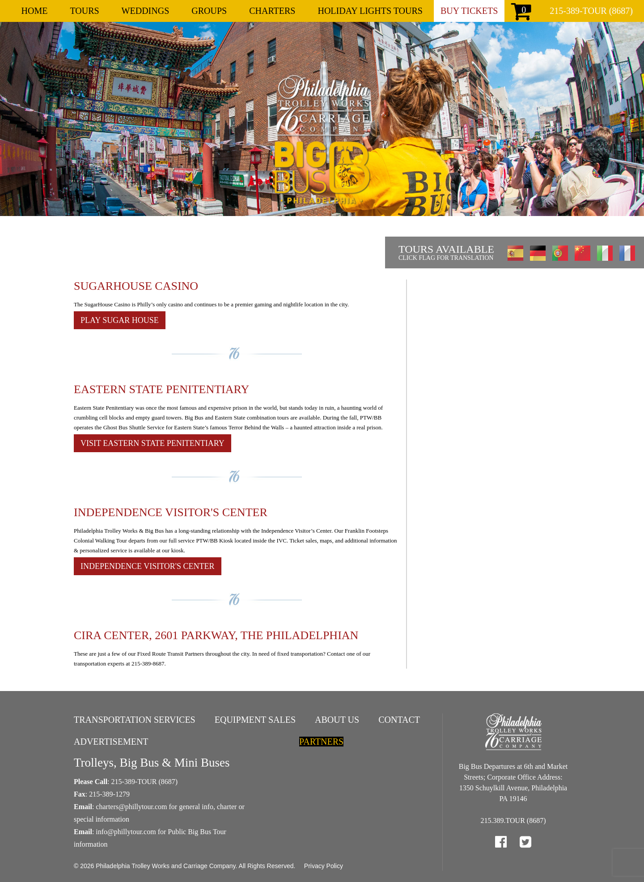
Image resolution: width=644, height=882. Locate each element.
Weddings (145, 11)
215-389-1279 (109, 794)
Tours (84, 11)
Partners (321, 741)
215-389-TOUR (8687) (591, 11)
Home (34, 11)
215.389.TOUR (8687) (513, 820)
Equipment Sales (255, 720)
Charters (272, 11)
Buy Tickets (469, 11)
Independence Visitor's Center (147, 566)
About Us (337, 720)
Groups (209, 11)
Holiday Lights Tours (370, 11)
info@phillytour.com (126, 831)
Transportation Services (134, 720)
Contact (399, 720)
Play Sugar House (119, 320)
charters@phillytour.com (131, 806)
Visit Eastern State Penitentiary (152, 443)
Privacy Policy (323, 865)
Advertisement (111, 741)
